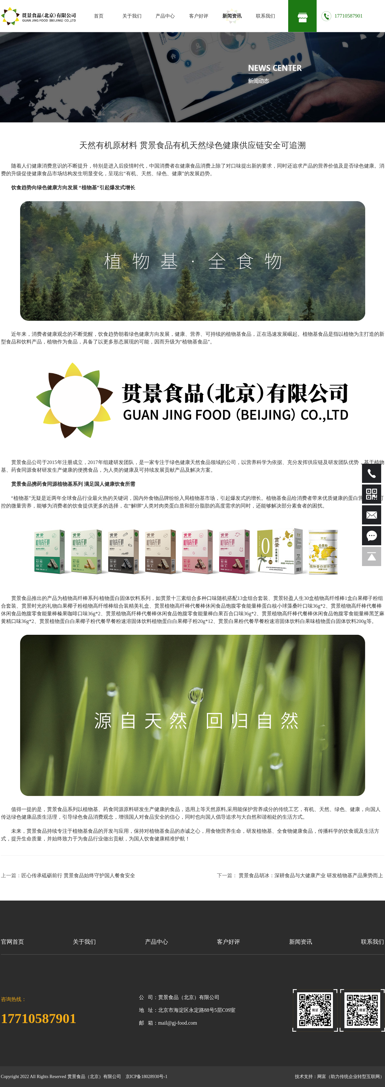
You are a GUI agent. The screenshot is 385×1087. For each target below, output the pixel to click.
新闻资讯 (232, 16)
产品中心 (165, 16)
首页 (99, 16)
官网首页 (12, 942)
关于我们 (132, 16)
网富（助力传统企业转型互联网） (350, 1076)
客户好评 (198, 16)
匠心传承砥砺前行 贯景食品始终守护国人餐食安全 (78, 875)
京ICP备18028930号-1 (146, 1076)
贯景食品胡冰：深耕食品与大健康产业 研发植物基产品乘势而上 (311, 875)
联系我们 (265, 16)
